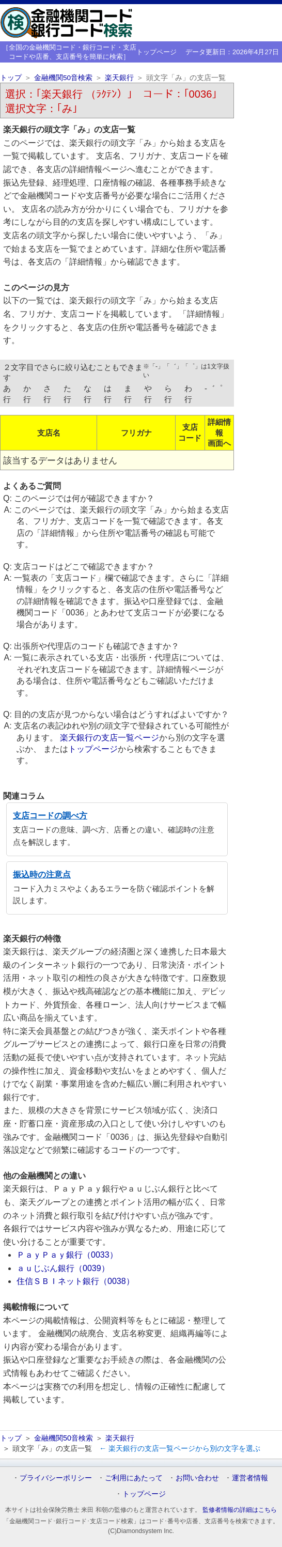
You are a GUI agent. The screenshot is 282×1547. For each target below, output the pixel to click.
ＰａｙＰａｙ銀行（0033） (67, 1254)
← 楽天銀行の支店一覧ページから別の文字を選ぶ (179, 1448)
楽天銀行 (119, 78)
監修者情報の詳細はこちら (239, 1509)
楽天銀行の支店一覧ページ (109, 737)
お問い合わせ (197, 1478)
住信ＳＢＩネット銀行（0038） (75, 1281)
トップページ (156, 52)
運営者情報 (250, 1478)
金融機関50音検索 (63, 78)
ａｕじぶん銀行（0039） (63, 1268)
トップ (11, 78)
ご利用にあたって (134, 1478)
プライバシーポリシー (56, 1478)
